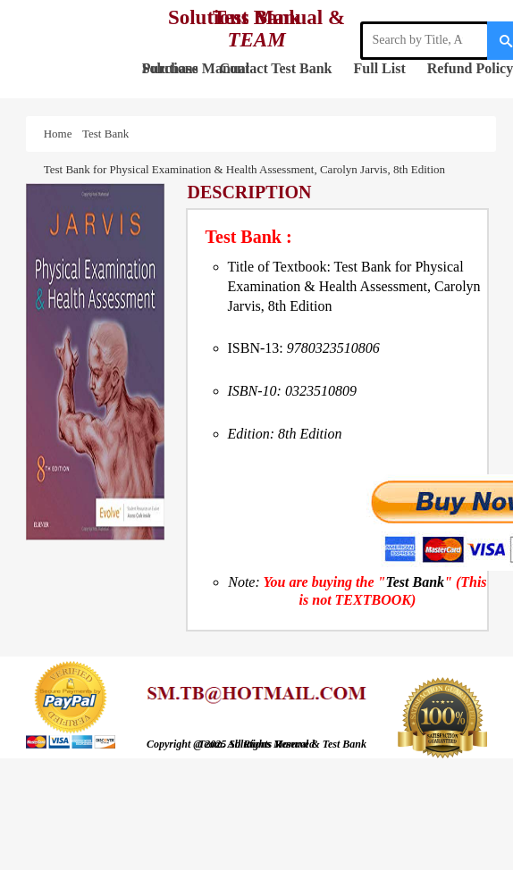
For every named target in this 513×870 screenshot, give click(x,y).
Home (61, 133)
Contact (244, 68)
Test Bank (301, 68)
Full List (380, 68)
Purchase (170, 68)
